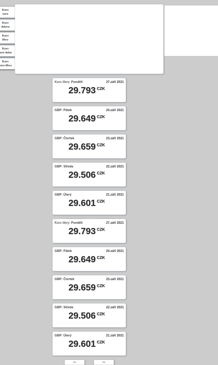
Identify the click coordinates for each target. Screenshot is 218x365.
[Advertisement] (89, 39)
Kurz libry (62, 82)
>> (103, 362)
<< (74, 362)
